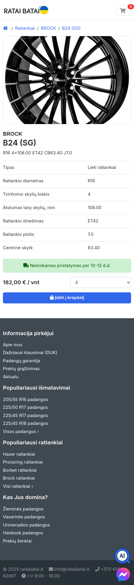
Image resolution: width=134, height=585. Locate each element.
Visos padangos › (21, 431)
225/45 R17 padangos (25, 415)
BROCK (48, 28)
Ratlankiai (25, 28)
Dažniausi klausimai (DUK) (30, 352)
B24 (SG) (71, 28)
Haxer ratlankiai (19, 454)
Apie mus (12, 344)
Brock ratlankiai (19, 478)
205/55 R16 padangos (25, 399)
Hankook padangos (23, 532)
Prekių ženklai (17, 541)
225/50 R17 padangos (25, 407)
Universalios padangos (26, 525)
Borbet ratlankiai (20, 470)
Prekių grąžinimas (21, 368)
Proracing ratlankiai (23, 462)
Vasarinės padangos (24, 516)
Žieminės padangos (23, 509)
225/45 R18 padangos (25, 423)
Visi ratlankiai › (18, 486)
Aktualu (10, 376)
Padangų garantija (21, 360)
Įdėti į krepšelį (67, 297)
